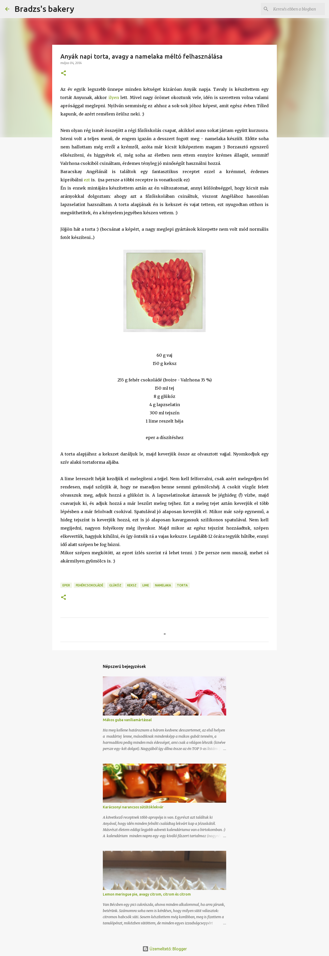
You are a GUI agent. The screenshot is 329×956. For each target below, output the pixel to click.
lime (145, 585)
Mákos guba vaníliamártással (127, 720)
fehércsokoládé (89, 585)
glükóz (115, 585)
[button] (63, 73)
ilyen (113, 97)
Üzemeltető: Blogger (164, 948)
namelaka (163, 585)
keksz (131, 585)
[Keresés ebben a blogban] (298, 9)
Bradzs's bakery (44, 8)
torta (182, 585)
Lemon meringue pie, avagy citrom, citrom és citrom (147, 894)
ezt (87, 179)
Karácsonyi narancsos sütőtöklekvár (133, 807)
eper (66, 585)
